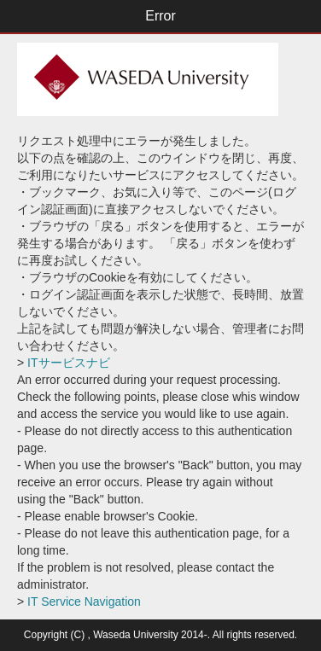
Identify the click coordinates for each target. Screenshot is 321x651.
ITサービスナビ (66, 362)
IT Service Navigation (82, 601)
